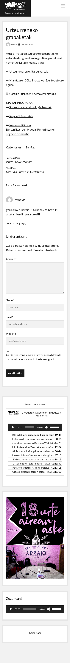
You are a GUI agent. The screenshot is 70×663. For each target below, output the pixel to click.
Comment (12, 258)
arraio (14, 44)
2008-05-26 (27, 44)
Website (11, 333)
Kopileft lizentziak (21, 116)
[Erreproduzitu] (13, 427)
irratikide (19, 199)
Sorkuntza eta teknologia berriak (30, 107)
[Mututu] (47, 427)
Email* (9, 316)
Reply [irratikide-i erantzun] (23, 223)
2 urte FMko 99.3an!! (19, 162)
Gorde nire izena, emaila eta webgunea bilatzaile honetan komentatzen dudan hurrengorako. (33, 357)
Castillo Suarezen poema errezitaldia (32, 93)
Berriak (30, 147)
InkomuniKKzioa (20, 125)
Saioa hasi (35, 632)
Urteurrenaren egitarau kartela (29, 71)
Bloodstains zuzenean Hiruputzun (41, 412)
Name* (10, 300)
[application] (35, 427)
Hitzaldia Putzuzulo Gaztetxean (25, 172)
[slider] (30, 427)
